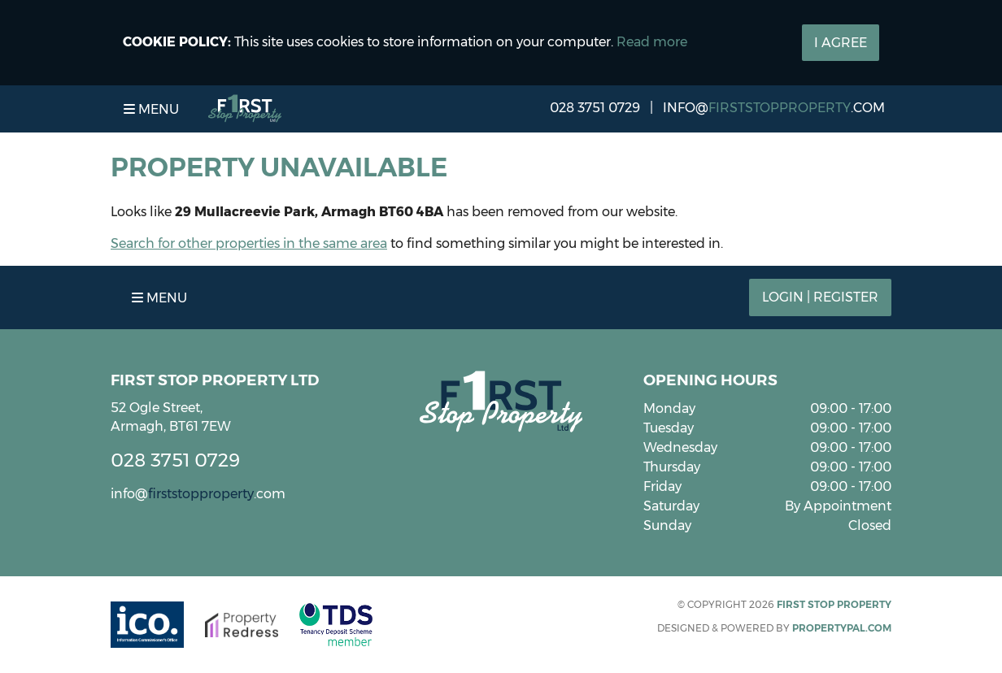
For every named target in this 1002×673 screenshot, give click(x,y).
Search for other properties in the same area (249, 243)
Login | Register (820, 297)
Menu (151, 109)
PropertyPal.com (841, 628)
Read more (651, 42)
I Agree (840, 42)
